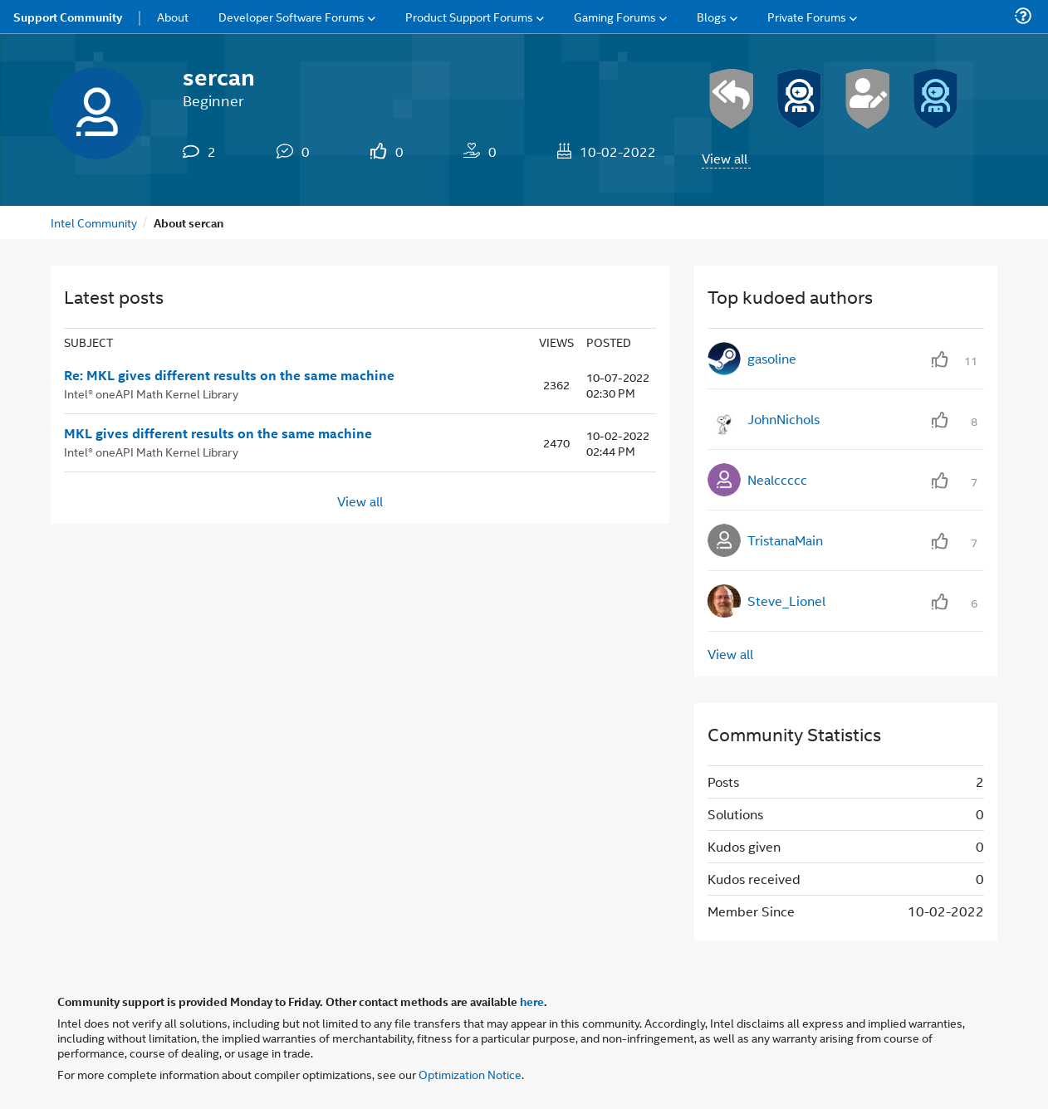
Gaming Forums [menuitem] (615, 16)
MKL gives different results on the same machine (218, 433)
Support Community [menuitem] (67, 16)
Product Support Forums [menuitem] (469, 16)
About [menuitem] (173, 16)
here (532, 1001)
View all (724, 158)
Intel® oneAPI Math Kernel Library (151, 393)
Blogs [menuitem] (712, 16)
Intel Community (94, 222)
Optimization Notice (470, 1073)
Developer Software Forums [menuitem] (291, 16)
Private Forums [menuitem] (806, 16)
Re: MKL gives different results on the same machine (229, 375)
